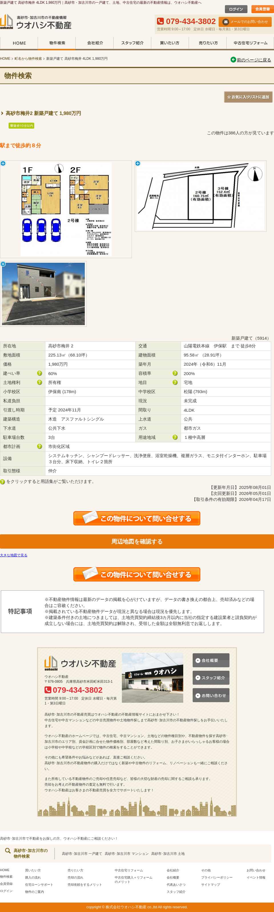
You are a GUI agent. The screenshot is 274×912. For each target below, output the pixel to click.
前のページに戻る (250, 59)
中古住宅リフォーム (250, 43)
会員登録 (6, 883)
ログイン (6, 891)
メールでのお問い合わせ (245, 22)
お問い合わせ (256, 870)
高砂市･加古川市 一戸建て (82, 854)
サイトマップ (210, 884)
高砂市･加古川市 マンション (126, 854)
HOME (19, 43)
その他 (206, 870)
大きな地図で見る (13, 555)
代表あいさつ (176, 884)
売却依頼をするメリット (85, 884)
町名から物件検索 (28, 59)
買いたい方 (170, 43)
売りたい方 (207, 43)
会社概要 (173, 877)
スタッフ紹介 (132, 43)
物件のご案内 (34, 891)
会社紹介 (94, 43)
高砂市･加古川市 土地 (168, 854)
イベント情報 (256, 877)
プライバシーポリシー (217, 877)
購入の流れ (33, 877)
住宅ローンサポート (39, 884)
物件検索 (56, 43)
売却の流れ (75, 877)
